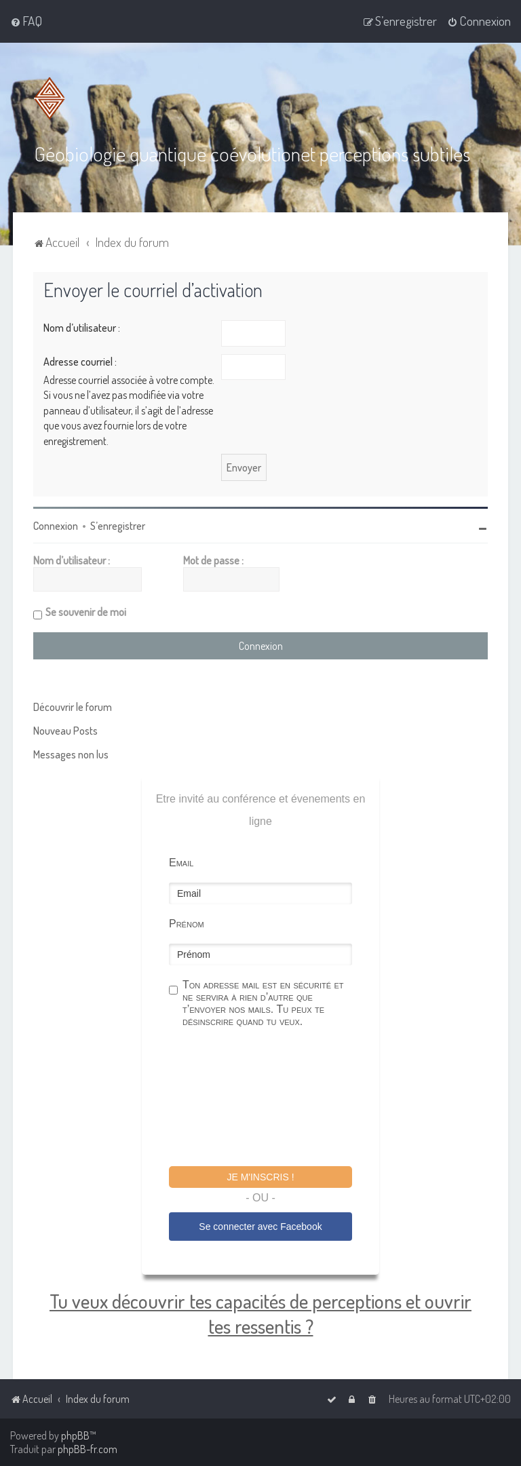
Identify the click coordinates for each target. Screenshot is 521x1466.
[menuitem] (26, 21)
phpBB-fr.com (87, 1449)
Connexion (55, 526)
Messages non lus (71, 754)
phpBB (75, 1435)
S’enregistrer (117, 526)
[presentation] (272, 1099)
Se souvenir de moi (85, 612)
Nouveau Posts (65, 730)
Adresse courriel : (80, 361)
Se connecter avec (260, 1226)
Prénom (186, 923)
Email (181, 862)
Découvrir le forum (72, 707)
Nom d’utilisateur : (81, 327)
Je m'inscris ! (260, 1177)
